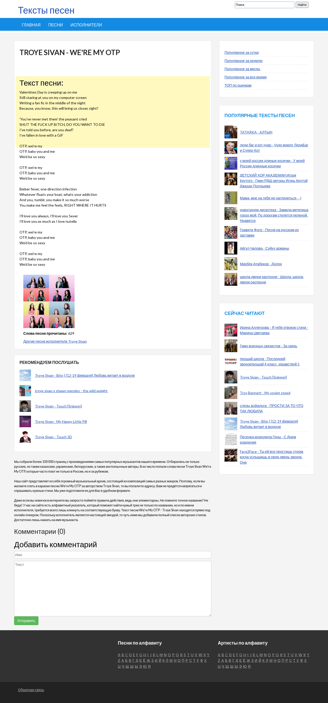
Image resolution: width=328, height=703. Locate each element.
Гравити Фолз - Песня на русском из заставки (269, 232)
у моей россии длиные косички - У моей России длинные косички (272, 163)
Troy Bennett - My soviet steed (265, 393)
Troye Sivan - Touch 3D (53, 437)
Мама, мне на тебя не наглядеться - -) (270, 198)
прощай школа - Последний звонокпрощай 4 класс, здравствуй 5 (270, 361)
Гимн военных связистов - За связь (268, 346)
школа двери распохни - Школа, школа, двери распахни (272, 279)
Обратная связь (31, 690)
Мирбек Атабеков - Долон (261, 264)
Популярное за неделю (243, 60)
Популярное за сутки (241, 52)
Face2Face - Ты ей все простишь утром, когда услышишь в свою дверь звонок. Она (272, 456)
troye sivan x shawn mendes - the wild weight (71, 391)
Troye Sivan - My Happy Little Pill (61, 421)
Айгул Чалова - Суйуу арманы (264, 248)
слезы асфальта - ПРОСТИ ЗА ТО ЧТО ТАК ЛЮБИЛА (271, 408)
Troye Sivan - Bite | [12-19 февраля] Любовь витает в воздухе (85, 375)
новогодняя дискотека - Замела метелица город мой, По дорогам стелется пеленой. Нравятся (274, 215)
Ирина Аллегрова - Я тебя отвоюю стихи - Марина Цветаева (274, 330)
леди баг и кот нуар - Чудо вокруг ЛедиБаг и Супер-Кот (274, 147)
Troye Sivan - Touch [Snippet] (58, 406)
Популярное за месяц (242, 69)
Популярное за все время (245, 77)
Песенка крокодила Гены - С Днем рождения (268, 439)
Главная (31, 24)
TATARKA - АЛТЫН (256, 132)
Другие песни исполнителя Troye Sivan (55, 341)
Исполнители (86, 24)
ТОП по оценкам (237, 85)
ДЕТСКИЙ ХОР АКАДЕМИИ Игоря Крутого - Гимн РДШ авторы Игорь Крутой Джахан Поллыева (274, 180)
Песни (55, 24)
